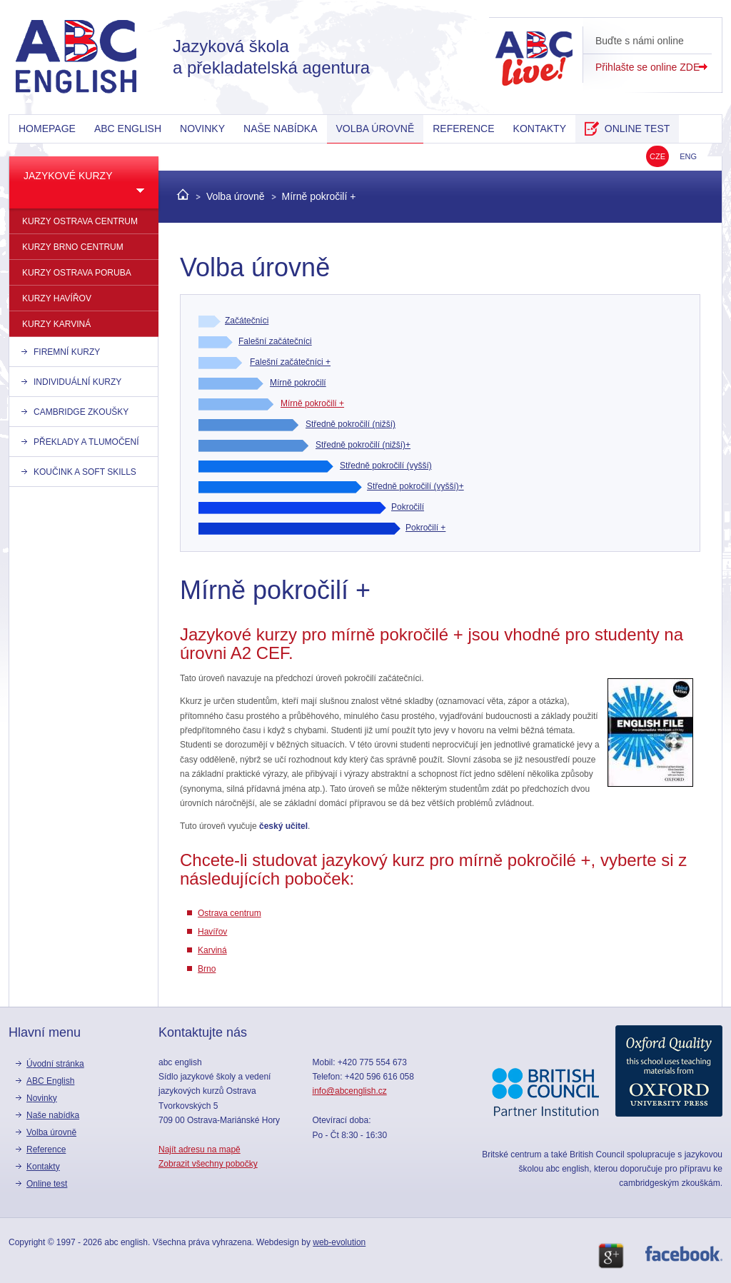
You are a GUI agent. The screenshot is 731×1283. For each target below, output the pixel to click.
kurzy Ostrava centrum (80, 221)
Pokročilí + (425, 528)
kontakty (539, 128)
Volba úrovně (375, 128)
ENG (688, 156)
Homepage (47, 128)
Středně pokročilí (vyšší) (386, 466)
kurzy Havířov (56, 298)
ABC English (127, 128)
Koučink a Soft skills (85, 472)
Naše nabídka (280, 128)
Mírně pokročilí (298, 383)
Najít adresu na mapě (199, 1149)
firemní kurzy (67, 352)
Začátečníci (246, 321)
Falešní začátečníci (275, 341)
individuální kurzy (77, 382)
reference (463, 128)
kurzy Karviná (56, 324)
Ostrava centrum (229, 913)
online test (627, 128)
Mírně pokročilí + (319, 196)
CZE (657, 156)
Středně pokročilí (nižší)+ (363, 445)
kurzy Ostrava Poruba (76, 273)
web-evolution (339, 1242)
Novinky (202, 128)
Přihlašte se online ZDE (647, 67)
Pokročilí (407, 507)
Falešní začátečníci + (290, 362)
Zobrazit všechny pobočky (208, 1164)
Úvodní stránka (55, 1064)
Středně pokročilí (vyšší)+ (415, 486)
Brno (207, 969)
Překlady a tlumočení (86, 442)
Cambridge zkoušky (81, 412)
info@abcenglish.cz (349, 1091)
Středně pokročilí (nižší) (350, 424)
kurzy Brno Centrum (72, 247)
